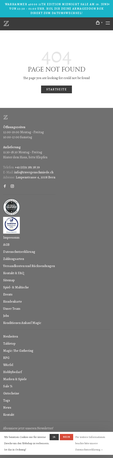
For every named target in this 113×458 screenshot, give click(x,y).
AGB (6, 244)
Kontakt (8, 414)
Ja (54, 437)
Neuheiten (10, 336)
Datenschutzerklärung (19, 251)
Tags (6, 400)
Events (8, 294)
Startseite (56, 89)
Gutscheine (11, 393)
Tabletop (9, 343)
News (7, 407)
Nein (66, 437)
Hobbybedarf (12, 372)
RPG (6, 358)
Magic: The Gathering (18, 350)
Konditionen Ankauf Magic (22, 323)
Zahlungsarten (13, 259)
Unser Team (11, 308)
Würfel (8, 365)
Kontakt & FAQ (13, 273)
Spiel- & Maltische (16, 287)
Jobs (6, 315)
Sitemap (9, 280)
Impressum (11, 237)
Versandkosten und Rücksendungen (29, 266)
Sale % (8, 386)
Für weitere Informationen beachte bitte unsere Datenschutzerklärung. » (90, 443)
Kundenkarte (12, 301)
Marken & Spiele (15, 379)
